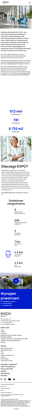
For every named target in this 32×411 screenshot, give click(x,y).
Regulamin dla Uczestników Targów (11, 335)
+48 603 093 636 (7, 303)
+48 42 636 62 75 (7, 305)
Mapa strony (3, 386)
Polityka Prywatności (5, 388)
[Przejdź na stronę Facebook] (1, 379)
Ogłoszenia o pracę (6, 360)
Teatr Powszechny (8, 366)
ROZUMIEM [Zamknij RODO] (16, 408)
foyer (5, 63)
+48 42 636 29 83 (7, 322)
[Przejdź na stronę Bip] (14, 379)
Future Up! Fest (7, 369)
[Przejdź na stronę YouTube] (9, 379)
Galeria (3, 357)
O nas (2, 330)
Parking (3, 342)
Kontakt (4, 375)
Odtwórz (16, 281)
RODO (2, 390)
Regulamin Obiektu (6, 337)
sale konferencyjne (12, 63)
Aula (2, 351)
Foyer (2, 353)
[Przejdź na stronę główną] (5, 2)
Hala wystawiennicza (7, 348)
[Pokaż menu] (30, 3)
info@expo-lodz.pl (9, 324)
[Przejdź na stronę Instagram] (5, 379)
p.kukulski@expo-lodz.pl (8, 301)
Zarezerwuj (5, 373)
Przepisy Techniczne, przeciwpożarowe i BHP (14, 338)
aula (21, 63)
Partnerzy (4, 333)
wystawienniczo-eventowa (16, 62)
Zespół (3, 331)
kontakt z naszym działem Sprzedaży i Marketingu (16, 74)
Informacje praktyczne (7, 355)
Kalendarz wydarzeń (9, 364)
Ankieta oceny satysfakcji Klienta (11, 340)
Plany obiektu (5, 358)
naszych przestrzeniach (24, 73)
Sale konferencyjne (6, 350)
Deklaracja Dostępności (6, 392)
